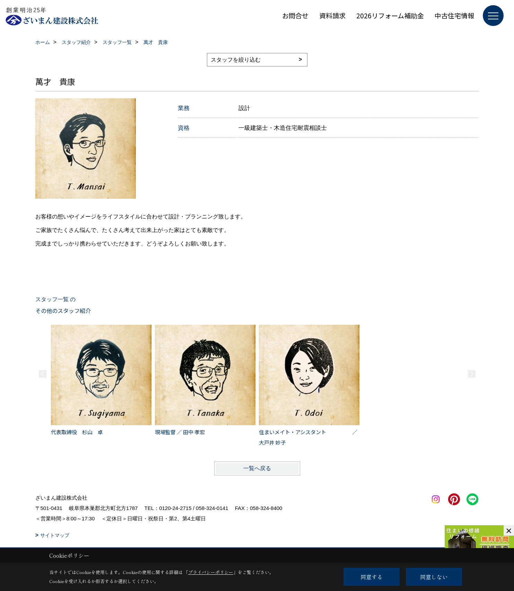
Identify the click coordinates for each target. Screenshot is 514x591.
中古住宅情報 (454, 15)
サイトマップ (54, 535)
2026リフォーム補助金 (390, 15)
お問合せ (295, 15)
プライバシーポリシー (210, 572)
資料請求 (332, 15)
